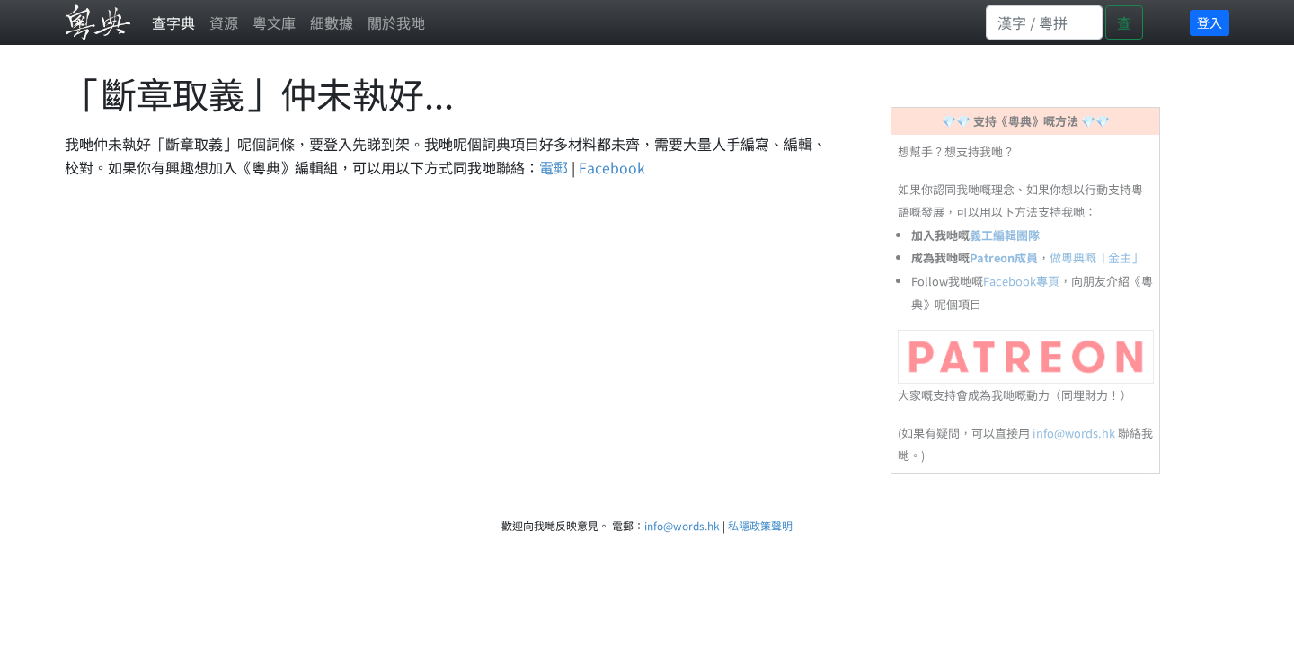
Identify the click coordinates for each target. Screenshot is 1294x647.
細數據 (331, 22)
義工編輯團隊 (1005, 235)
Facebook (612, 167)
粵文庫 (274, 22)
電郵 (553, 167)
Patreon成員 (1004, 257)
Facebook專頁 (1021, 280)
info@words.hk (1074, 432)
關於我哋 (396, 22)
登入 (1209, 22)
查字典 (173, 22)
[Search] (1044, 22)
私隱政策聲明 (760, 525)
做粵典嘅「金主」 (1096, 257)
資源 (223, 22)
